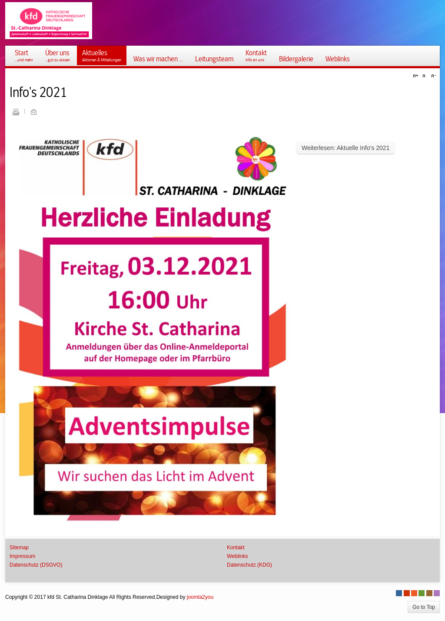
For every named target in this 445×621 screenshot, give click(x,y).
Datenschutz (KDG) (249, 565)
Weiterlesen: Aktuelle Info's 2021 (345, 147)
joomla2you (200, 597)
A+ (417, 76)
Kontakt (236, 547)
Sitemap (19, 547)
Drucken (15, 111)
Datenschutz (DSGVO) (36, 565)
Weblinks (237, 556)
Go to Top (423, 607)
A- (432, 76)
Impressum (22, 556)
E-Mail (33, 111)
